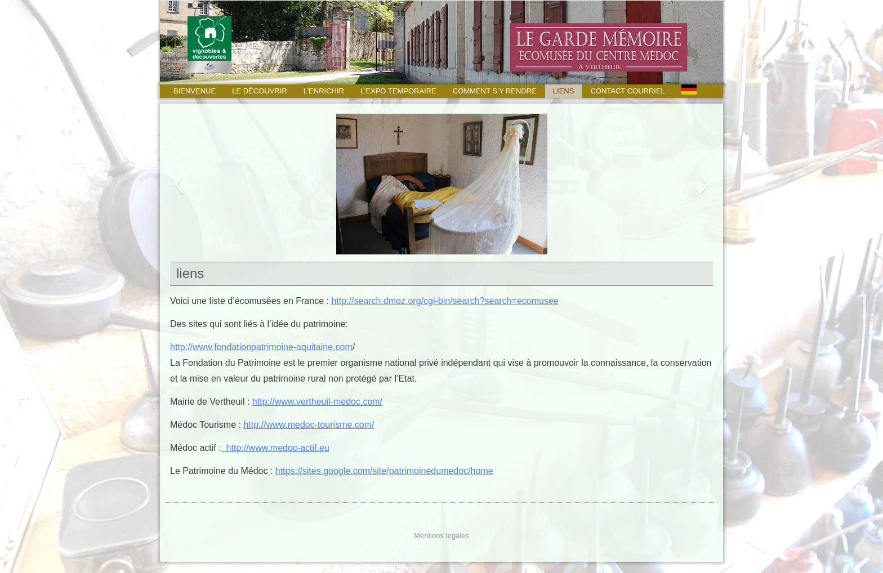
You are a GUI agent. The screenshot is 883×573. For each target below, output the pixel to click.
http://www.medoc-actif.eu (275, 448)
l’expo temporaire (398, 91)
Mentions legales (441, 535)
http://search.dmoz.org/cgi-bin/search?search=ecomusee (444, 301)
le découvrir (259, 91)
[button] (178, 184)
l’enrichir (324, 91)
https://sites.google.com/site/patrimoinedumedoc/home (384, 471)
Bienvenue (194, 91)
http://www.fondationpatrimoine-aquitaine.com (261, 347)
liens (563, 91)
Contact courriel (627, 91)
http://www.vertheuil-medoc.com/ (317, 401)
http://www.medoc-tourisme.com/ (308, 424)
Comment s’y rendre (495, 91)
